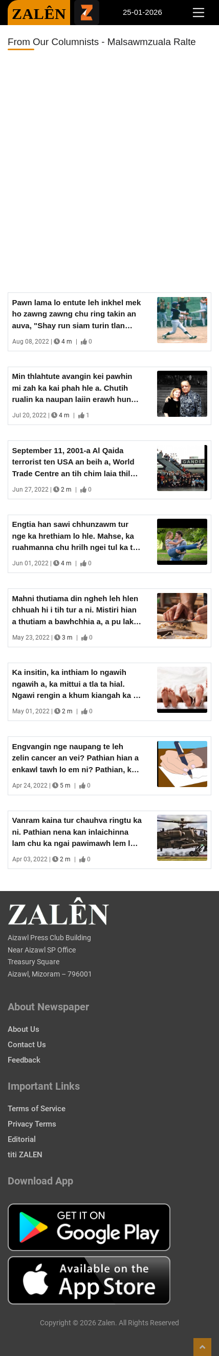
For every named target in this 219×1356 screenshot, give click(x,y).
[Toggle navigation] (198, 13)
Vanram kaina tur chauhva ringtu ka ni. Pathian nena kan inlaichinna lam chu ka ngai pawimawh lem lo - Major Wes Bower (77, 833)
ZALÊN (39, 13)
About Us (23, 1029)
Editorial (22, 1139)
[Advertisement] (109, 171)
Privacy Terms (32, 1124)
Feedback (24, 1060)
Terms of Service (36, 1108)
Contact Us (27, 1044)
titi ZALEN (25, 1154)
